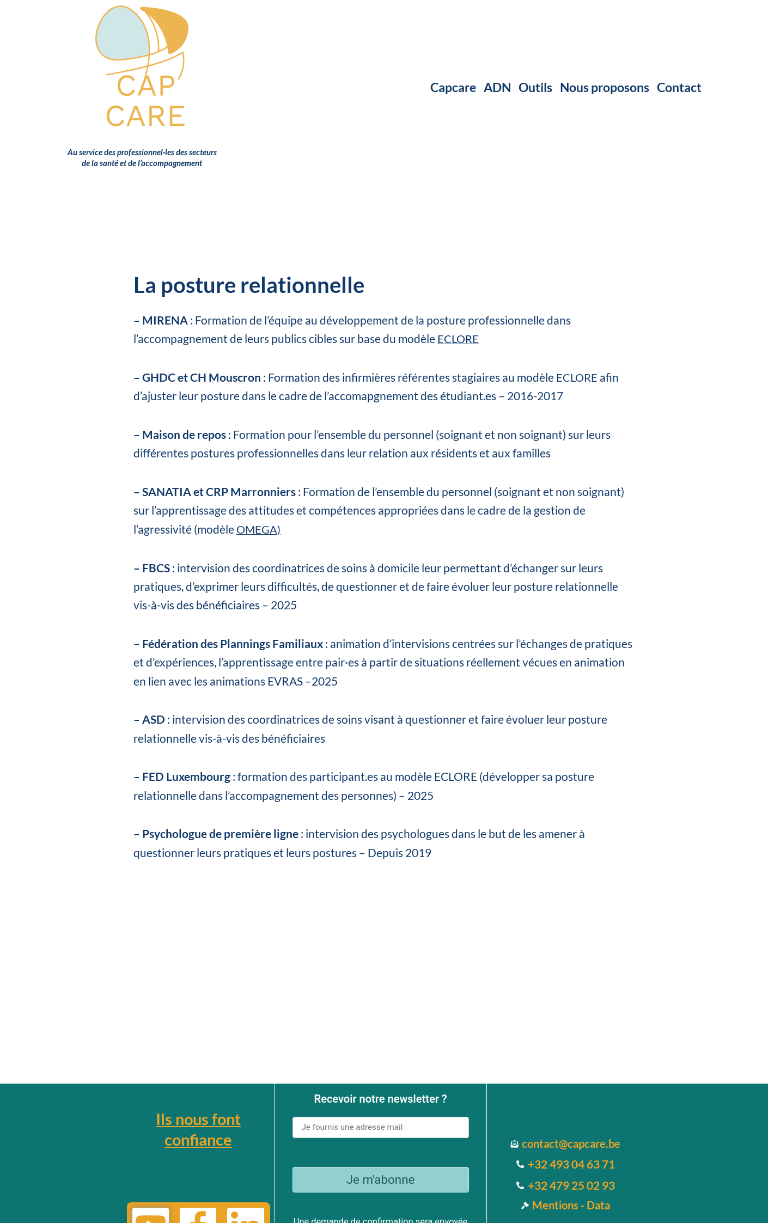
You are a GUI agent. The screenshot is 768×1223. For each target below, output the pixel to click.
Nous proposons (604, 87)
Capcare (453, 87)
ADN (497, 87)
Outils (535, 87)
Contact (679, 87)
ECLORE (577, 377)
